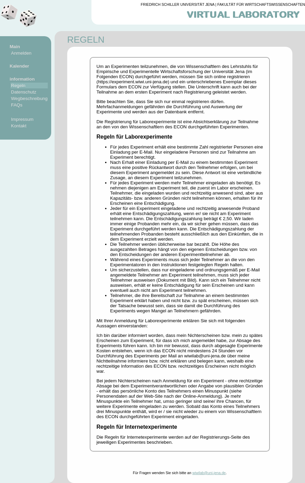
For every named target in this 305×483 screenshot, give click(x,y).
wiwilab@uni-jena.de (209, 473)
